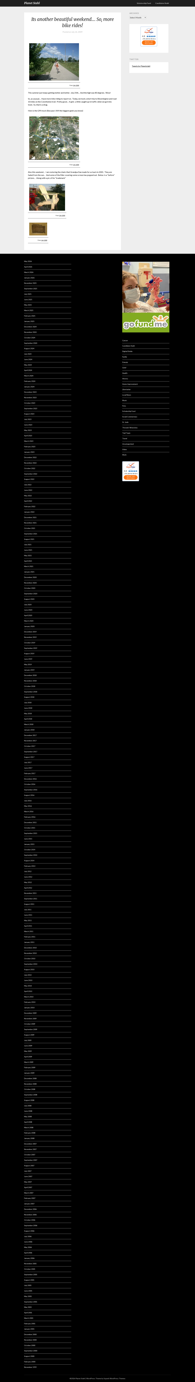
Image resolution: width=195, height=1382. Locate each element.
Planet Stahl (32, 3)
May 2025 (28, 305)
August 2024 (29, 348)
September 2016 (30, 790)
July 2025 (27, 294)
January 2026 (29, 278)
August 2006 (29, 1231)
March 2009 (28, 1062)
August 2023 (29, 414)
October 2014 (29, 849)
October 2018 (29, 686)
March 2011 (28, 931)
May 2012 (28, 882)
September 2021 (30, 534)
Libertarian (126, 389)
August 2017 (29, 757)
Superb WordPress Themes (114, 1378)
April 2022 (28, 501)
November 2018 (30, 681)
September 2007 (30, 1160)
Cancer (125, 340)
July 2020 (27, 604)
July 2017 (27, 762)
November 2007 (30, 1149)
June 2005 (28, 1291)
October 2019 (29, 643)
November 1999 (30, 1367)
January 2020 (29, 626)
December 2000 (30, 1334)
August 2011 (29, 904)
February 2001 (29, 1323)
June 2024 (28, 359)
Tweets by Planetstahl (141, 66)
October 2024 (29, 338)
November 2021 (30, 523)
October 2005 (29, 1269)
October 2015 (29, 828)
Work (124, 455)
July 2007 (27, 1171)
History (125, 378)
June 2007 (28, 1176)
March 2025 (28, 310)
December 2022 (30, 457)
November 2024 (30, 332)
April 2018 (28, 719)
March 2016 (28, 811)
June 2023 (28, 425)
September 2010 (30, 964)
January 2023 (29, 452)
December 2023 (30, 392)
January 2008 (29, 1138)
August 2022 (29, 479)
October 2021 (29, 528)
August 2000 (29, 1356)
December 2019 (30, 632)
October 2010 (29, 958)
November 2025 (30, 283)
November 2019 (30, 637)
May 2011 (28, 920)
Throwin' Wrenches (130, 428)
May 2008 (28, 1116)
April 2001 (28, 1313)
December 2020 (30, 577)
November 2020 (30, 583)
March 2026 (28, 272)
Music (124, 400)
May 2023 (28, 430)
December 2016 (30, 779)
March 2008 (28, 1127)
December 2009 (30, 1013)
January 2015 (29, 844)
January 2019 (29, 670)
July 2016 (27, 801)
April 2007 (28, 1187)
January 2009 (29, 1073)
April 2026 (28, 267)
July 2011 (27, 910)
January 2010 (29, 1007)
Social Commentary (129, 417)
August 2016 (29, 795)
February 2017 (29, 773)
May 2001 (28, 1307)
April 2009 (28, 1057)
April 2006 (28, 1253)
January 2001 (29, 1329)
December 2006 (30, 1209)
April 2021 (28, 561)
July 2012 (27, 871)
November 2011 (30, 893)
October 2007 (29, 1155)
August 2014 (29, 860)
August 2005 (29, 1280)
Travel (124, 438)
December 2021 (30, 517)
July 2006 (27, 1236)
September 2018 (30, 692)
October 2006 (29, 1220)
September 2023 (30, 408)
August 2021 (29, 539)
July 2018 (27, 702)
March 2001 (28, 1318)
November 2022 (30, 463)
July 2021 (27, 544)
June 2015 (28, 839)
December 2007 (30, 1144)
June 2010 (28, 980)
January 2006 (29, 1258)
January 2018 (29, 730)
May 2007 (28, 1182)
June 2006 (28, 1242)
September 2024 (30, 343)
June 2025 (28, 299)
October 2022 (29, 468)
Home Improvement (130, 384)
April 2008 (28, 1122)
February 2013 (29, 866)
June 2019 (28, 659)
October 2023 (29, 403)
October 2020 (29, 588)
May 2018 (28, 713)
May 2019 (28, 664)
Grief (124, 368)
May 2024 (28, 365)
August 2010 (29, 969)
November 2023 (30, 397)
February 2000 (29, 1362)
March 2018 (28, 724)
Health (124, 373)
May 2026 (28, 261)
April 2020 (28, 615)
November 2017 (30, 741)
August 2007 (29, 1165)
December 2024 (30, 327)
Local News (126, 395)
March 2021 (28, 566)
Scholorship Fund (144, 3)
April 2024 (28, 370)
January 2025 (29, 321)
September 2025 (30, 288)
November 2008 (30, 1084)
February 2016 (29, 817)
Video (124, 449)
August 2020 (29, 599)
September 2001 (30, 1302)
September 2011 (30, 899)
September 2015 (30, 833)
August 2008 (29, 1100)
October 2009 (29, 1024)
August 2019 (29, 653)
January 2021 (29, 572)
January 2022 (29, 512)
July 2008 (27, 1106)
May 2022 (28, 496)
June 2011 (28, 915)
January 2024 (29, 387)
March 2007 (28, 1193)
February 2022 (29, 506)
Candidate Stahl (162, 3)
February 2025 (29, 316)
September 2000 (30, 1351)
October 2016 (29, 784)
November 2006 (30, 1215)
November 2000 (30, 1340)
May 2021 (28, 555)
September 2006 (30, 1225)
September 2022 (30, 474)
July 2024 (27, 354)
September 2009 (30, 1029)
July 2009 (76, 85)
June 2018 (28, 708)
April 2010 (28, 991)
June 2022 (28, 490)
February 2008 (29, 1133)
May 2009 (28, 1051)
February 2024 (29, 381)
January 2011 (29, 942)
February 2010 (29, 1002)
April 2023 (28, 436)
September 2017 (30, 752)
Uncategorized (128, 444)
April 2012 (28, 888)
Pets (124, 406)
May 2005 (28, 1296)
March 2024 (28, 376)
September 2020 (30, 594)
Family (124, 357)
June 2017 (28, 768)
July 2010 (27, 975)
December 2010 (30, 948)
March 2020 (28, 621)
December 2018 (30, 675)
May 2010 (28, 986)
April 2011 (28, 926)
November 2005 (30, 1263)
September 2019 (30, 648)
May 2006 (28, 1247)
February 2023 (29, 446)
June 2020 (28, 610)
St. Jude (125, 422)
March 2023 (28, 441)
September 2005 (30, 1274)
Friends (125, 362)
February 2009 (29, 1067)
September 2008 (30, 1095)
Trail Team (126, 433)
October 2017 (29, 746)
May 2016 (28, 806)
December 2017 (30, 735)
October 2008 (29, 1089)
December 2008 (30, 1078)
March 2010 (28, 997)
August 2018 (29, 697)
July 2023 (27, 419)
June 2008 (28, 1111)
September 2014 (30, 855)
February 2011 (29, 937)
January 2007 (29, 1204)
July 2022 (27, 485)
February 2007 (29, 1198)
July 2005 (27, 1285)
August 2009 (29, 1035)
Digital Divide (127, 351)
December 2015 (30, 822)
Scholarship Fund (128, 411)
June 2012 (28, 877)
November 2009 (30, 1018)
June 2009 (28, 1046)
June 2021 (28, 550)
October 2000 (29, 1345)
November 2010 (30, 953)
